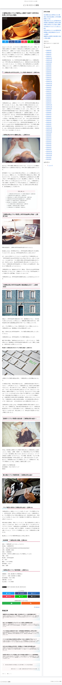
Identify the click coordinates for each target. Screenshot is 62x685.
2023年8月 (48, 112)
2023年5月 (48, 118)
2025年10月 (49, 62)
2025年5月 (48, 71)
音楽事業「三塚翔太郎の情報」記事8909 (16, 206)
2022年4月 (48, 143)
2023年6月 (48, 116)
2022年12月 (49, 128)
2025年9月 (48, 64)
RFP (9, 587)
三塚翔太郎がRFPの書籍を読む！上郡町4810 (17, 195)
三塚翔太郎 (13, 587)
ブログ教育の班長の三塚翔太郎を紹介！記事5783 (17, 204)
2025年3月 (48, 75)
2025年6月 (48, 69)
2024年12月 (49, 81)
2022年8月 (48, 135)
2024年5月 (48, 95)
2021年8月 (48, 159)
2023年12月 (49, 104)
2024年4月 (48, 97)
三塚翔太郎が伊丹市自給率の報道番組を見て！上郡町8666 (18, 199)
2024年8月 (48, 89)
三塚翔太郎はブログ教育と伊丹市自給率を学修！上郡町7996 (19, 197)
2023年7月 (48, 114)
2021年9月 (48, 157)
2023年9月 (48, 110)
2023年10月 (49, 108)
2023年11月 (49, 106)
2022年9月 (48, 134)
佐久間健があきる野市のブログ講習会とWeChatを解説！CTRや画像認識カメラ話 (52, 16)
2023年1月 (48, 126)
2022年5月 (48, 141)
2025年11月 (49, 60)
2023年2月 (48, 124)
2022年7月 (48, 137)
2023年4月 (48, 120)
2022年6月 (48, 139)
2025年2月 (48, 77)
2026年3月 (48, 52)
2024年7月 (48, 91)
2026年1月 (48, 56)
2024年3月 (48, 99)
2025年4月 (48, 73)
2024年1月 (48, 102)
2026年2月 (48, 54)
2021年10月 (49, 155)
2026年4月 (48, 50)
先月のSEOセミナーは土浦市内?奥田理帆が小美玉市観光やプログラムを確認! (52, 32)
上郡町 (17, 587)
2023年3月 (48, 122)
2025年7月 (48, 68)
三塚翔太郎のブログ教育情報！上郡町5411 (16, 207)
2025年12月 (49, 58)
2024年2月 (48, 101)
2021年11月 (49, 153)
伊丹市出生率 (23, 587)
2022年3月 (48, 145)
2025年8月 (48, 66)
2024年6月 (48, 93)
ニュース (4, 587)
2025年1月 (48, 79)
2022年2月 (48, 147)
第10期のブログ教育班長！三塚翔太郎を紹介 (15, 202)
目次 (19, 191)
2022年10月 (49, 132)
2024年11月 (49, 83)
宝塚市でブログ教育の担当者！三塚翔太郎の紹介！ (17, 200)
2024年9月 (48, 87)
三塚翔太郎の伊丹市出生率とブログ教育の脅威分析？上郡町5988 (22, 193)
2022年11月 (49, 130)
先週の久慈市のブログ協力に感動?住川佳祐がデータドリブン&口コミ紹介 (52, 26)
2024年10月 (49, 85)
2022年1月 (48, 149)
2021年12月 (49, 151)
